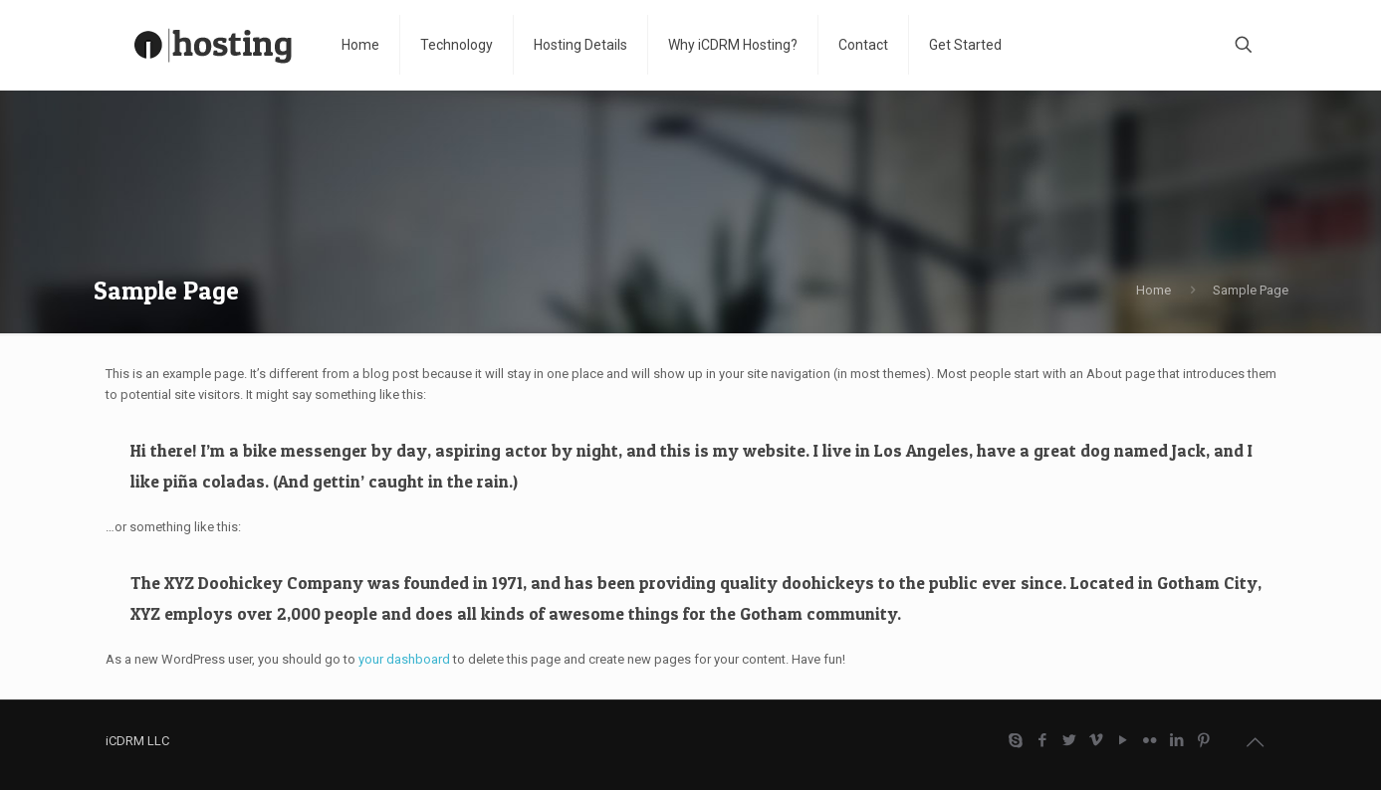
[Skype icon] (1016, 740)
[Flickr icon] (1150, 740)
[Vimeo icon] (1096, 740)
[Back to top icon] (1255, 742)
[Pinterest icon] (1204, 740)
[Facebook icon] (1043, 740)
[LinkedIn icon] (1177, 740)
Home (1153, 290)
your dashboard (404, 659)
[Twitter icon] (1069, 740)
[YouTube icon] (1123, 740)
